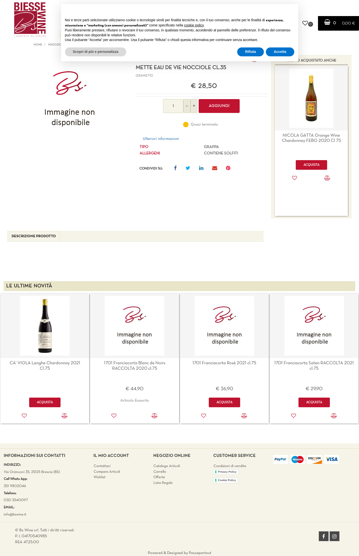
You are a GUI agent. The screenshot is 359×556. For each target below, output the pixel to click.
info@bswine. (14, 514)
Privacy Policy (227, 471)
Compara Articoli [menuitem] (107, 471)
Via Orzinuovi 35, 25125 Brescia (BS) (32, 472)
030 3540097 (16, 500)
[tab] (33, 236)
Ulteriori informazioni (161, 139)
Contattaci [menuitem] (102, 466)
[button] (69, 99)
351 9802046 (15, 486)
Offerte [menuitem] (159, 477)
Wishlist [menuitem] (100, 477)
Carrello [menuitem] (159, 471)
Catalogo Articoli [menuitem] (166, 466)
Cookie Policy (227, 480)
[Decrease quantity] (186, 106)
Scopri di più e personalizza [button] (95, 52)
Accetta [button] (280, 52)
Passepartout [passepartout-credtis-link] (200, 553)
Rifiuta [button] (250, 52)
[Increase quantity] (193, 106)
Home (38, 44)
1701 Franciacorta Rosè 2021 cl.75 (224, 363)
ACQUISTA (45, 402)
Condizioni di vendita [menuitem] (229, 466)
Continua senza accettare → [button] (271, 10)
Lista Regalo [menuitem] (163, 483)
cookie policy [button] (194, 25)
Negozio (55, 44)
